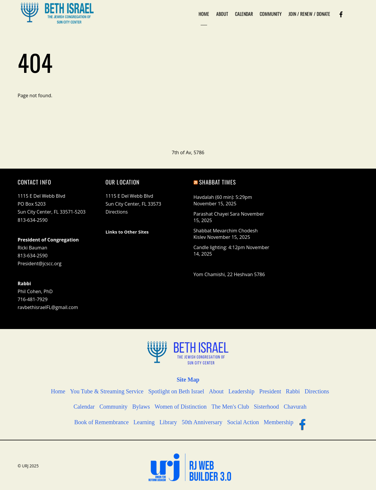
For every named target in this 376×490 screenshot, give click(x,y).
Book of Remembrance (101, 422)
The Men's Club (230, 406)
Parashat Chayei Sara (217, 214)
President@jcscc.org (39, 263)
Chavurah (295, 406)
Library (168, 422)
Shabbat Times (217, 182)
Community (271, 13)
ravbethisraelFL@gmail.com (48, 307)
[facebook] (341, 13)
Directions (116, 212)
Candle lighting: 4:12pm (219, 247)
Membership (278, 422)
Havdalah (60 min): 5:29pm (223, 197)
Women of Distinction (181, 406)
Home (204, 13)
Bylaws (141, 406)
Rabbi (293, 391)
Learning (144, 422)
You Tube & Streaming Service (106, 391)
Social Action (243, 422)
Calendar (244, 13)
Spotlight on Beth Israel (176, 391)
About (222, 13)
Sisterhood (266, 406)
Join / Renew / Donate (309, 13)
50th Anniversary (202, 422)
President (270, 391)
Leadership (242, 391)
